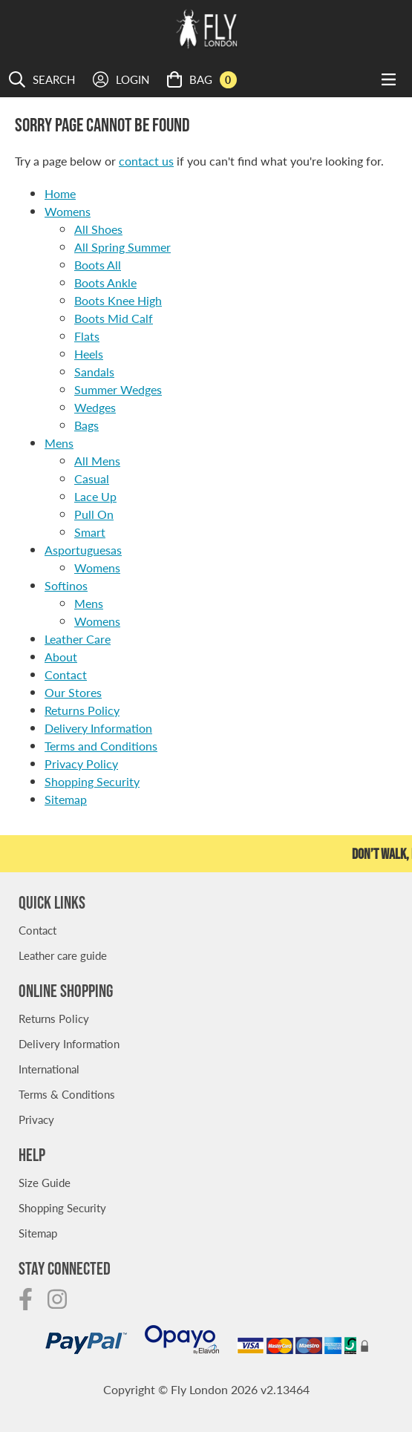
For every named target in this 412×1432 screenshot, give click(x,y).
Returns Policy (82, 710)
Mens (59, 442)
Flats (86, 335)
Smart (89, 531)
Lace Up (95, 496)
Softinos (66, 585)
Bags (86, 425)
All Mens (97, 460)
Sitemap (66, 799)
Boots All (97, 264)
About (61, 656)
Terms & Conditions (67, 1094)
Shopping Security (92, 781)
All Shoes (98, 229)
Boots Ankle (105, 282)
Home (60, 193)
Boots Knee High (118, 300)
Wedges (95, 407)
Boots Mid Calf (113, 318)
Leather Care (78, 638)
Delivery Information (98, 727)
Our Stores (73, 692)
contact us (146, 160)
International (49, 1068)
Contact (66, 674)
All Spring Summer (122, 246)
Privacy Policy (81, 763)
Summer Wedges (118, 389)
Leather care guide (63, 955)
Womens (68, 211)
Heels (88, 353)
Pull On (94, 514)
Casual (91, 478)
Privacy (36, 1119)
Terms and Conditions (101, 745)
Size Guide (45, 1182)
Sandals (94, 371)
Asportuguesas (83, 549)
